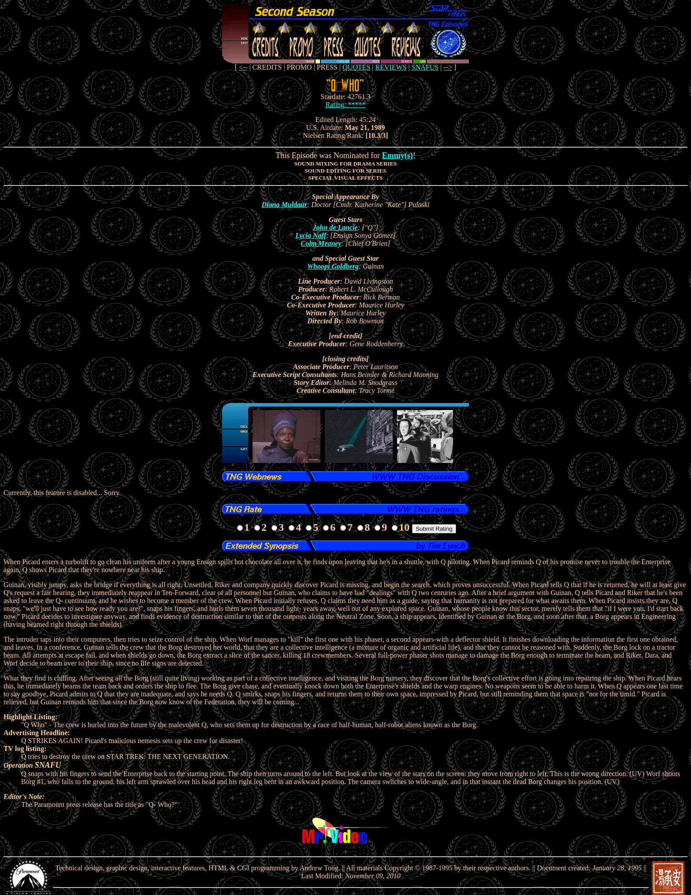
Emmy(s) (397, 155)
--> (447, 67)
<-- (243, 67)
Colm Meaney (321, 243)
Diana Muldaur (284, 204)
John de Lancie (335, 227)
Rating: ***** (345, 104)
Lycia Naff (310, 235)
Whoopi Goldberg (333, 266)
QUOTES (356, 67)
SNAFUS (425, 67)
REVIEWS (390, 67)
